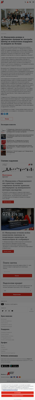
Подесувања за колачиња (17, 395)
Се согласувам (17, 392)
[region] (17, 391)
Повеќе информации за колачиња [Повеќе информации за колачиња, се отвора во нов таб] (10, 390)
